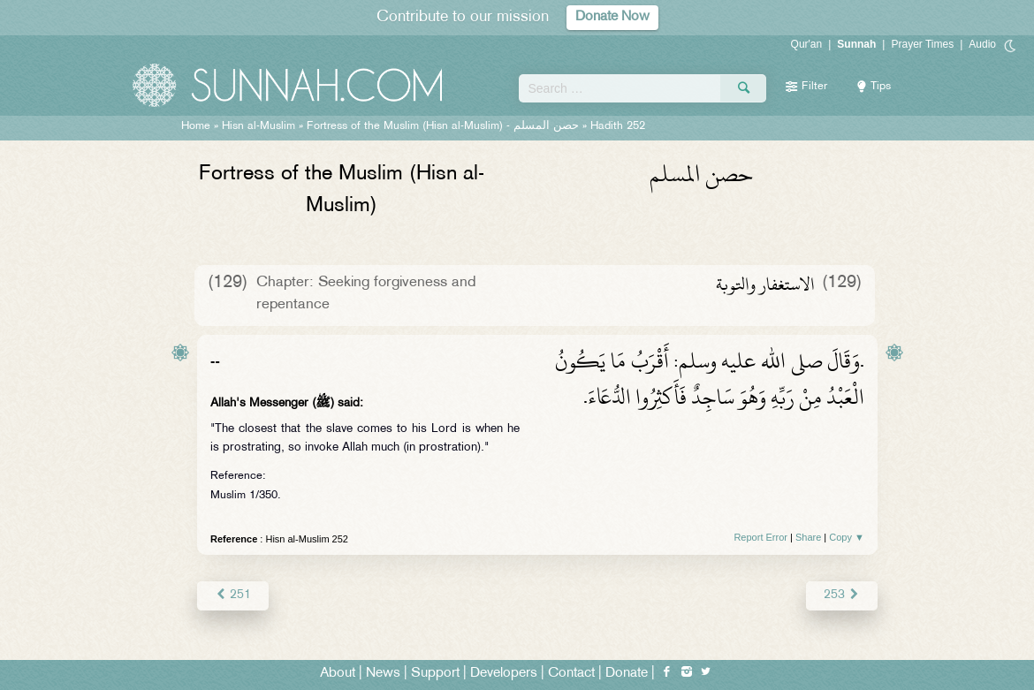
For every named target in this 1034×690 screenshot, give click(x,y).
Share (808, 537)
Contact (571, 673)
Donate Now (612, 17)
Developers (503, 673)
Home (195, 126)
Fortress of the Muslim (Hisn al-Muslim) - (443, 126)
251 (233, 595)
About (337, 673)
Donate (626, 673)
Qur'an (807, 44)
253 (842, 595)
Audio (982, 44)
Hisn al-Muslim (258, 126)
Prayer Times (922, 44)
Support (435, 673)
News (383, 673)
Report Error (760, 537)
